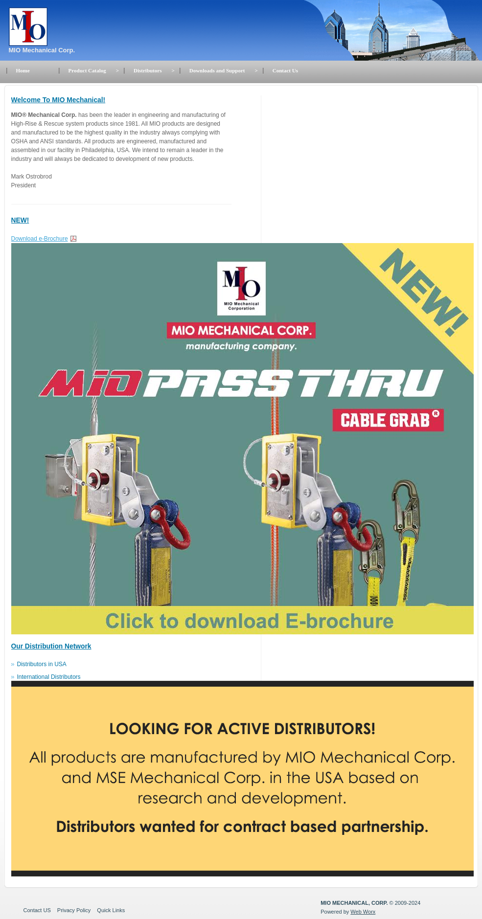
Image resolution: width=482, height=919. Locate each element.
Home (23, 70)
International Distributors (49, 676)
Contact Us (285, 70)
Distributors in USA (42, 664)
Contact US (37, 910)
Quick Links (111, 910)
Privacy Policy (74, 910)
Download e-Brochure (39, 238)
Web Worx (362, 912)
